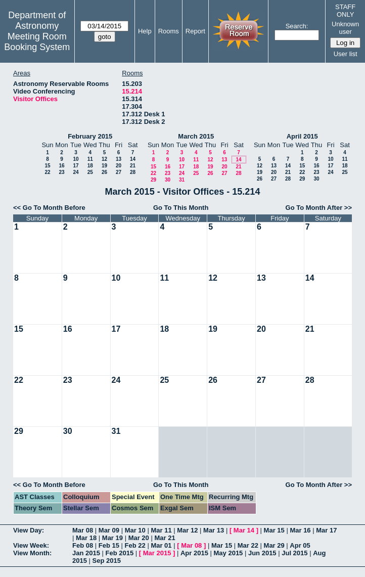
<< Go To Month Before (49, 207)
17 (75, 165)
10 (75, 159)
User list (345, 54)
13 (118, 159)
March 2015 (196, 136)
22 (47, 172)
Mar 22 (248, 545)
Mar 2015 (157, 553)
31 (182, 180)
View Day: (28, 530)
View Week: (31, 545)
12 (104, 159)
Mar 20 (138, 538)
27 (118, 172)
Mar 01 (161, 545)
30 (167, 180)
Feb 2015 (120, 553)
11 (90, 159)
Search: (297, 26)
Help (145, 31)
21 (132, 165)
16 (61, 165)
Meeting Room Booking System (37, 41)
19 (104, 165)
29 (153, 180)
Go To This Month (181, 207)
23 (61, 172)
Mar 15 (274, 530)
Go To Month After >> (319, 207)
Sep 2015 (107, 560)
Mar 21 (164, 538)
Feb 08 (82, 545)
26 (104, 172)
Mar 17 (326, 530)
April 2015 (302, 136)
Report (195, 31)
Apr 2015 (194, 553)
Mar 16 (300, 530)
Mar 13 (213, 530)
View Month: (32, 553)
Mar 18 (86, 538)
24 (75, 172)
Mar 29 (274, 545)
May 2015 (228, 553)
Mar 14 (244, 530)
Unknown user (345, 27)
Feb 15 (109, 545)
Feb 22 (135, 545)
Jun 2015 (262, 553)
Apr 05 (300, 545)
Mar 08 (82, 530)
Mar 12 (187, 530)
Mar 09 (109, 530)
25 (90, 172)
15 (47, 165)
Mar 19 (112, 538)
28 (132, 172)
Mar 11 (161, 530)
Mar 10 (135, 530)
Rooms (168, 31)
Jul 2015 (294, 553)
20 (118, 165)
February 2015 (90, 136)
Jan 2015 (86, 553)
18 (90, 165)
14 (132, 159)
